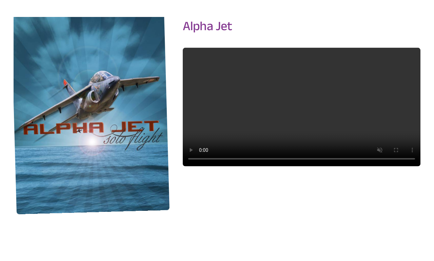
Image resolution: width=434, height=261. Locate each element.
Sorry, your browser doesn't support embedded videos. (301, 106)
